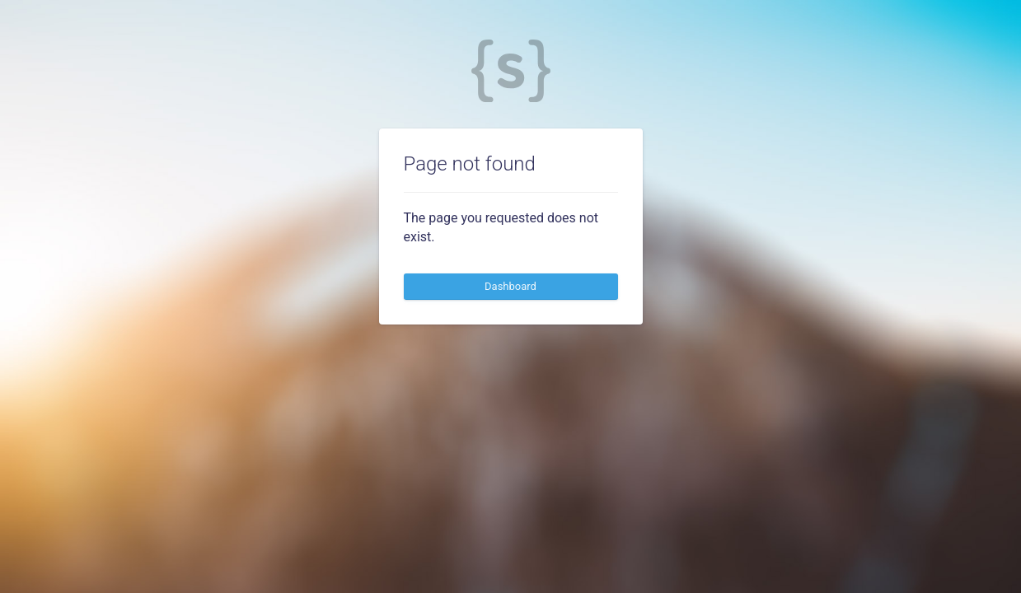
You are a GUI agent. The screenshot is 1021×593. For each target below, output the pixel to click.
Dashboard (510, 286)
